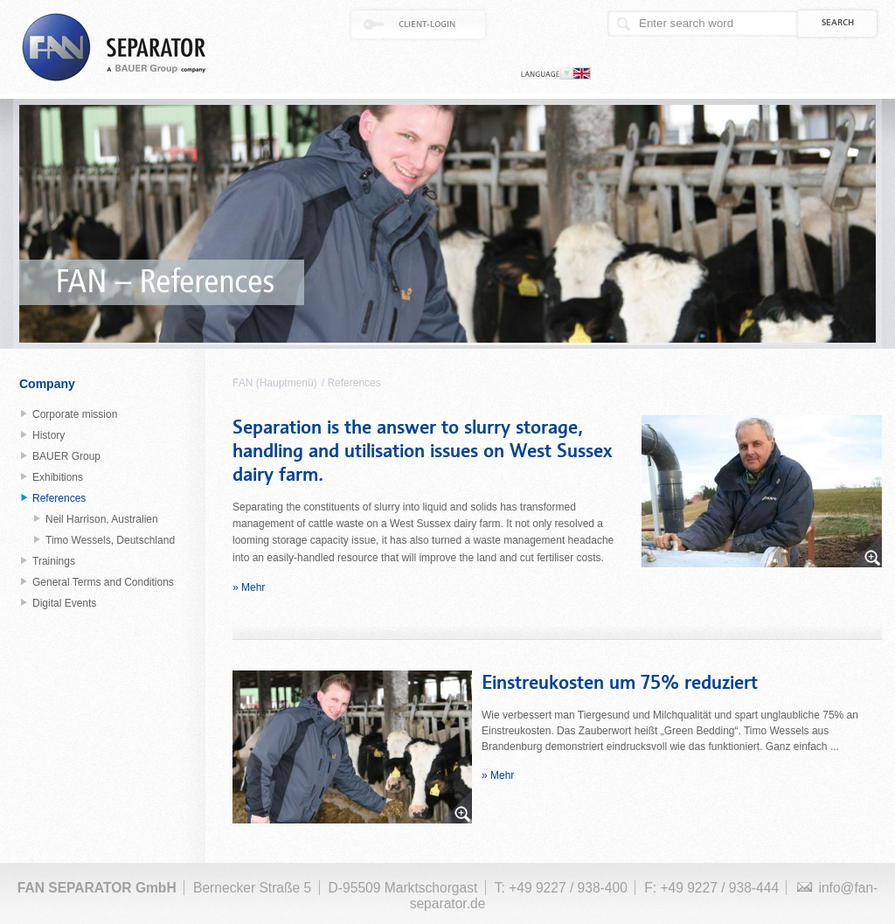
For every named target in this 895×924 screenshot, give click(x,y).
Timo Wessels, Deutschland (110, 540)
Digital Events (64, 603)
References (353, 383)
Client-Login (427, 24)
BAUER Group (66, 456)
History (48, 435)
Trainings (53, 561)
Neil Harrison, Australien (101, 519)
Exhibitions (57, 477)
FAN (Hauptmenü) (274, 383)
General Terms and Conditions (103, 582)
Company (47, 384)
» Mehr (248, 587)
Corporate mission (74, 414)
